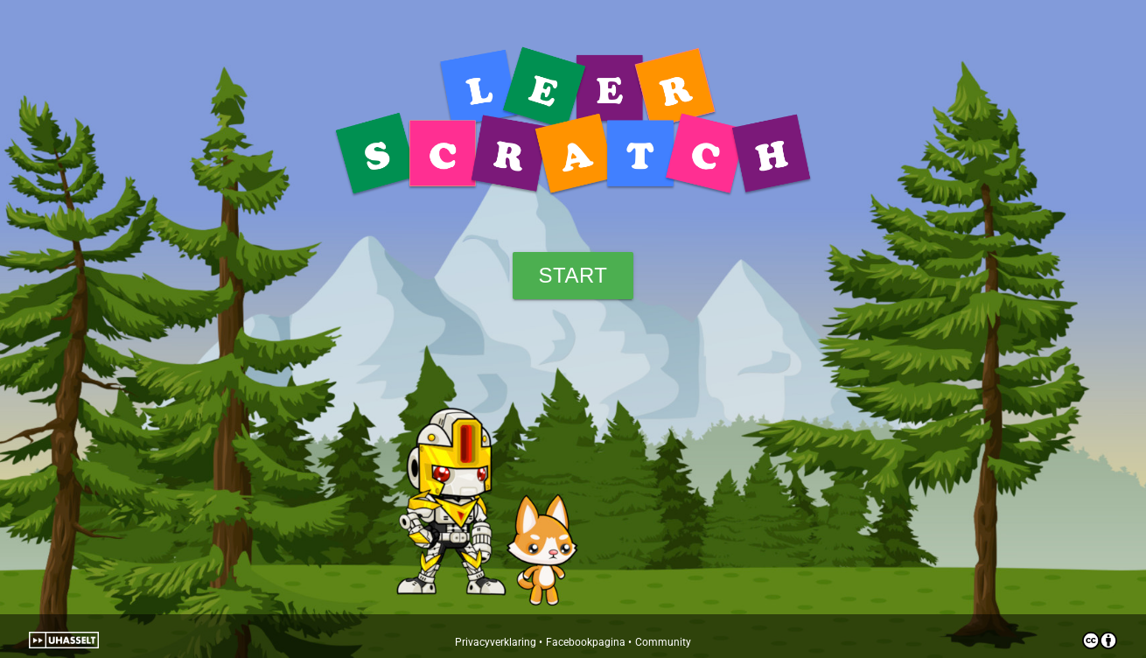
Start (573, 275)
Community (663, 642)
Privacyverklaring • (498, 642)
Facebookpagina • (589, 642)
